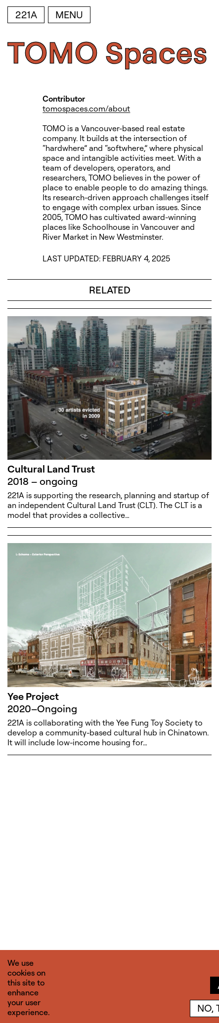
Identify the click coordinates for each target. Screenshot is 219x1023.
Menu (69, 14)
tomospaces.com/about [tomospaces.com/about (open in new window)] (86, 108)
